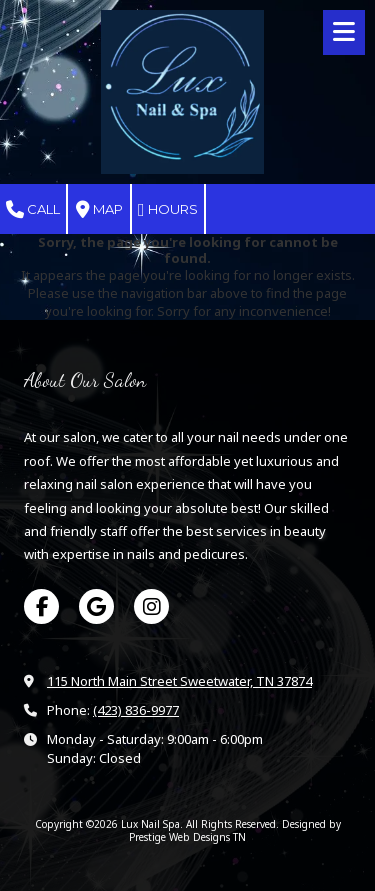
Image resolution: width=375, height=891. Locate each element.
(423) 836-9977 (136, 710)
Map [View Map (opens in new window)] (99, 210)
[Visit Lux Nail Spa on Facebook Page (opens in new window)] (41, 606)
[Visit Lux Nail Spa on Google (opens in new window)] (96, 606)
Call (33, 210)
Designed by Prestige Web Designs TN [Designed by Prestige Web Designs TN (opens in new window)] (235, 830)
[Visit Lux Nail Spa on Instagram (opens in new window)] (151, 606)
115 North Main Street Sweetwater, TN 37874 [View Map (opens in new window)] (179, 681)
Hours (168, 210)
